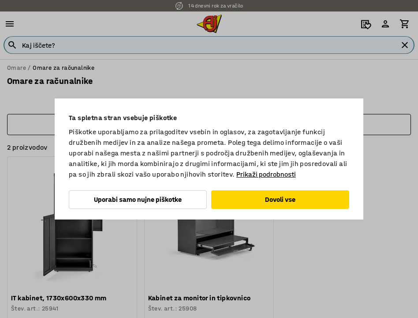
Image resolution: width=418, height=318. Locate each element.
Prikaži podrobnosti (266, 174)
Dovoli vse (280, 199)
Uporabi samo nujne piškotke (138, 199)
